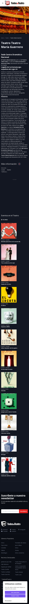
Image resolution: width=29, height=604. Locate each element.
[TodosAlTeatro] (14, 3)
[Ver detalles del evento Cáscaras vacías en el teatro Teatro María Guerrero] (14, 422)
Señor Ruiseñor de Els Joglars (9, 348)
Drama (6, 282)
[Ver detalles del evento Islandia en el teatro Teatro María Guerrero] (14, 380)
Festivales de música (20, 543)
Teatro (7, 38)
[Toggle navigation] (2, 3)
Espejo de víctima (6, 284)
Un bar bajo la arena (6, 369)
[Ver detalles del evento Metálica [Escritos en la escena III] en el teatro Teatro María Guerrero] (14, 231)
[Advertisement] (14, 195)
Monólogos (4, 553)
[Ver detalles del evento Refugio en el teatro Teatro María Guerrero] (14, 444)
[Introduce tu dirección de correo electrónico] (10, 511)
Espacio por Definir (6, 567)
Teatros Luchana (5, 572)
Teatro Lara (18, 574)
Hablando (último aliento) (8, 475)
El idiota (3, 305)
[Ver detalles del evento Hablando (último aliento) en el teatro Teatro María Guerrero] (14, 465)
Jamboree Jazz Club (6, 562)
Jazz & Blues (18, 545)
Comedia (7, 240)
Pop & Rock (4, 545)
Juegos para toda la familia (8, 412)
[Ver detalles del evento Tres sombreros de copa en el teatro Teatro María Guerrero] (14, 252)
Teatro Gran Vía (5, 574)
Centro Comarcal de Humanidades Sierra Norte (20, 567)
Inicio (2, 38)
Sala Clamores (5, 564)
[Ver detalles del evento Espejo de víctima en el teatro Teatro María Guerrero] (14, 273)
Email (2, 508)
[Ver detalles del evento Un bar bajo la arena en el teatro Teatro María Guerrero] (14, 358)
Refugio (3, 454)
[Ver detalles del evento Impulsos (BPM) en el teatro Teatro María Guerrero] (14, 316)
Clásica (3, 550)
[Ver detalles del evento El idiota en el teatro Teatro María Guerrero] (14, 295)
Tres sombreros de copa (8, 263)
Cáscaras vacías (5, 433)
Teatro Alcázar (19, 572)
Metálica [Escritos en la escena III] (10, 241)
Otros (6, 304)
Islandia (3, 390)
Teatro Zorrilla (5, 569)
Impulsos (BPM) (5, 326)
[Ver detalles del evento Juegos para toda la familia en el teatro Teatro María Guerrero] (14, 401)
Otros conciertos (19, 553)
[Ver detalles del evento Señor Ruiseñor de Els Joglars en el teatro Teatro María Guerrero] (14, 337)
